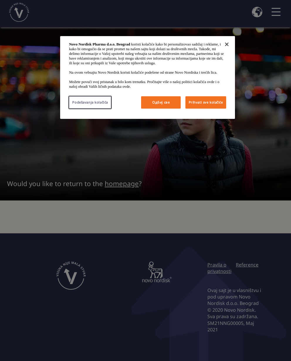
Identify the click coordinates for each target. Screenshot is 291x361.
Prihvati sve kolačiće (206, 102)
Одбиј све (161, 102)
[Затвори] (226, 44)
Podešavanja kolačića (90, 102)
